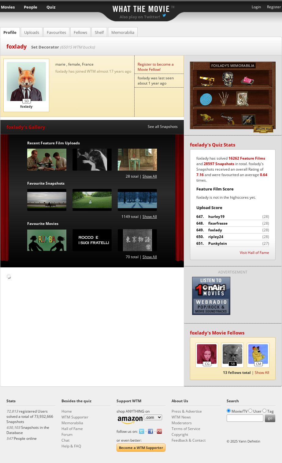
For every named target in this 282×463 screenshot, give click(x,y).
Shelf (99, 32)
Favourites (56, 32)
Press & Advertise (187, 411)
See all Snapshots (163, 126)
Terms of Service (186, 428)
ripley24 (232, 236)
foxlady (232, 230)
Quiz (50, 7)
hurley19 (232, 216)
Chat (65, 440)
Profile (10, 32)
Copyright (180, 434)
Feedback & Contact (189, 440)
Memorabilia (122, 32)
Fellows (80, 32)
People (30, 7)
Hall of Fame (72, 428)
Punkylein (232, 243)
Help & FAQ (71, 446)
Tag (270, 411)
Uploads (31, 32)
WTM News (181, 417)
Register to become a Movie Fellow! (156, 67)
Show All (150, 176)
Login (256, 6)
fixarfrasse (232, 223)
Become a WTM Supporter (141, 447)
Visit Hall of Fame (254, 252)
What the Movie (141, 8)
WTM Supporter (74, 417)
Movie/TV (239, 411)
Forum (66, 434)
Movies (8, 7)
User (257, 411)
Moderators (182, 422)
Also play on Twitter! (140, 17)
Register (274, 6)
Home (66, 411)
